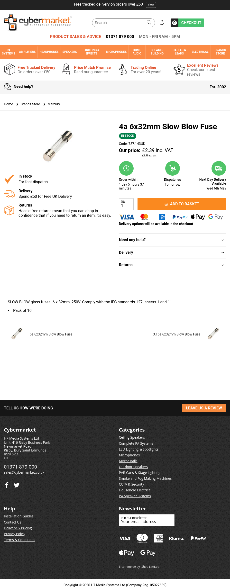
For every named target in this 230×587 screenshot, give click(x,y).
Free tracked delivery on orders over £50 (115, 4)
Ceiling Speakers (132, 437)
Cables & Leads (179, 52)
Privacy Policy (14, 534)
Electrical (200, 52)
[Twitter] (7, 484)
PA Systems (8, 52)
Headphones (48, 52)
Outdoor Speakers (133, 466)
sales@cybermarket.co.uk (24, 472)
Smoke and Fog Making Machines (145, 478)
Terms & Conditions (19, 539)
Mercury (51, 104)
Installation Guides (18, 516)
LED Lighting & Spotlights (139, 449)
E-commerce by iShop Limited (139, 567)
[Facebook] (16, 484)
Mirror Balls (128, 461)
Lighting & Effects (91, 52)
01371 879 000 (120, 36)
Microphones (116, 52)
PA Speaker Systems (135, 496)
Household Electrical (135, 490)
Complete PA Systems (136, 443)
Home (8, 104)
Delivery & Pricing (18, 528)
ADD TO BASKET (181, 204)
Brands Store (220, 52)
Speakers (70, 52)
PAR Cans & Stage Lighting (139, 472)
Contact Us (12, 522)
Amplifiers (27, 52)
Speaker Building (157, 52)
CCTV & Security (131, 484)
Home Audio (137, 52)
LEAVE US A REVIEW (204, 408)
